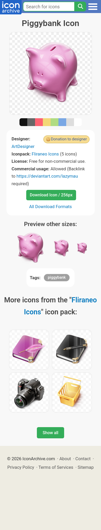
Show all (50, 432)
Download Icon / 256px (51, 194)
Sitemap (86, 467)
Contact (83, 458)
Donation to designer (69, 139)
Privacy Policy (20, 467)
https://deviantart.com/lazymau (47, 176)
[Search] (80, 6)
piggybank (57, 277)
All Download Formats (50, 206)
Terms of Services (55, 467)
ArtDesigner (23, 146)
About (65, 458)
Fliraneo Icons (45, 154)
